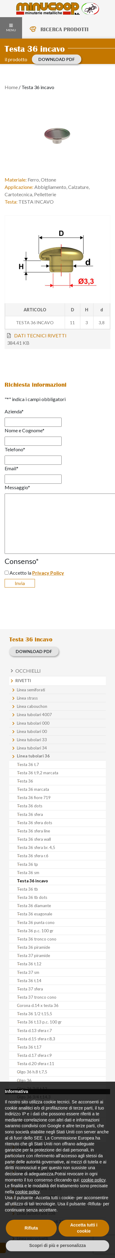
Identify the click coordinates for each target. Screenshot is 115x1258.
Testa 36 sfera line (33, 830)
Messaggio (17, 487)
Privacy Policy (48, 573)
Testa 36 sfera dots (34, 822)
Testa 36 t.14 (29, 980)
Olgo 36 (24, 1080)
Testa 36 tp (27, 864)
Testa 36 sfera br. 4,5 (36, 847)
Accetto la (37, 573)
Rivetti (23, 680)
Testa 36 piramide (33, 947)
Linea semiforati (31, 689)
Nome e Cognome (24, 430)
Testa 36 (25, 781)
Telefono (15, 449)
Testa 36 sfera (30, 814)
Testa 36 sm (28, 872)
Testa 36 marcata (33, 789)
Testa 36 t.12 (29, 963)
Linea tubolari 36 (33, 755)
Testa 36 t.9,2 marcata (37, 772)
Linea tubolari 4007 (34, 714)
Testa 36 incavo (32, 880)
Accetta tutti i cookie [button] (84, 1228)
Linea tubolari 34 (32, 747)
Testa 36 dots (29, 805)
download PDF (56, 59)
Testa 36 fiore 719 (34, 797)
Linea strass (27, 698)
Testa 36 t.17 (29, 1047)
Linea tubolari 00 (32, 731)
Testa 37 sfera (30, 988)
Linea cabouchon (32, 706)
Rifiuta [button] (31, 1228)
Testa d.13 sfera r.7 (34, 1030)
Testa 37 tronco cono (36, 997)
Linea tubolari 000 (33, 723)
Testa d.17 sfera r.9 (34, 1055)
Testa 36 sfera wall (34, 839)
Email (11, 468)
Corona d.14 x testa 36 (38, 1005)
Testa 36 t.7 (28, 764)
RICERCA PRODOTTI (64, 29)
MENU (11, 28)
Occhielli (28, 671)
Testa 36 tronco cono (36, 939)
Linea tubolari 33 (32, 739)
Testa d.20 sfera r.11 (35, 1063)
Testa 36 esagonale (34, 913)
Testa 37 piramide (33, 955)
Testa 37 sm (28, 972)
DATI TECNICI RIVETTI (40, 335)
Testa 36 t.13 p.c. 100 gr (39, 1022)
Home (11, 87)
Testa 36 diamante (34, 905)
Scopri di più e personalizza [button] (57, 1245)
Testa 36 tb (27, 889)
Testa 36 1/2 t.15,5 (34, 1013)
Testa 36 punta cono (36, 922)
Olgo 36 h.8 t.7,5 (32, 1071)
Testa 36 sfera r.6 (32, 855)
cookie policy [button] (93, 1179)
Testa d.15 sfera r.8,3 (36, 1038)
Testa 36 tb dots (32, 897)
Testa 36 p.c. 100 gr (35, 930)
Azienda (14, 411)
